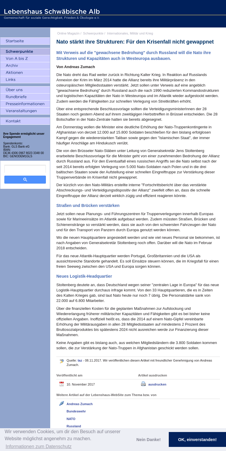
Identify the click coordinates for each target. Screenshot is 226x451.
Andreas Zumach (80, 404)
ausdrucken (157, 384)
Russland (74, 426)
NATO (71, 419)
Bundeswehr (76, 411)
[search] (25, 169)
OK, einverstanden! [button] (197, 439)
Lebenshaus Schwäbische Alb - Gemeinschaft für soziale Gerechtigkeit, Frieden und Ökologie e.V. (51, 14)
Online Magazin (68, 33)
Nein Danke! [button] (148, 439)
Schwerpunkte (93, 33)
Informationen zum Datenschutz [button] (39, 446)
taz (80, 360)
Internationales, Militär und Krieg (130, 33)
